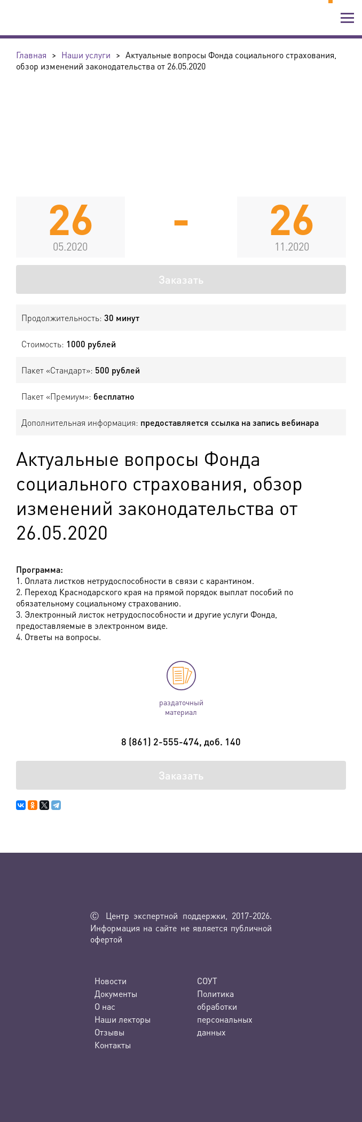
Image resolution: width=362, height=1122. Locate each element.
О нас (105, 1006)
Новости (111, 980)
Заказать (181, 279)
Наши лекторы (123, 1019)
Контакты (113, 1044)
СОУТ (207, 980)
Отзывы (109, 1032)
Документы (116, 993)
